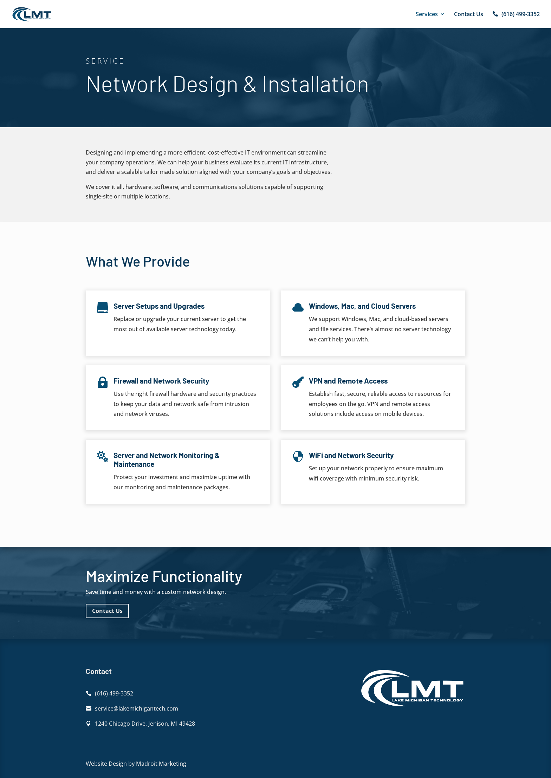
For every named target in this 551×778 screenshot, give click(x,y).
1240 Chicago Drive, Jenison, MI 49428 (145, 723)
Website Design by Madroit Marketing (136, 763)
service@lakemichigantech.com (136, 708)
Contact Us (468, 15)
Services (427, 15)
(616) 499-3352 (520, 15)
